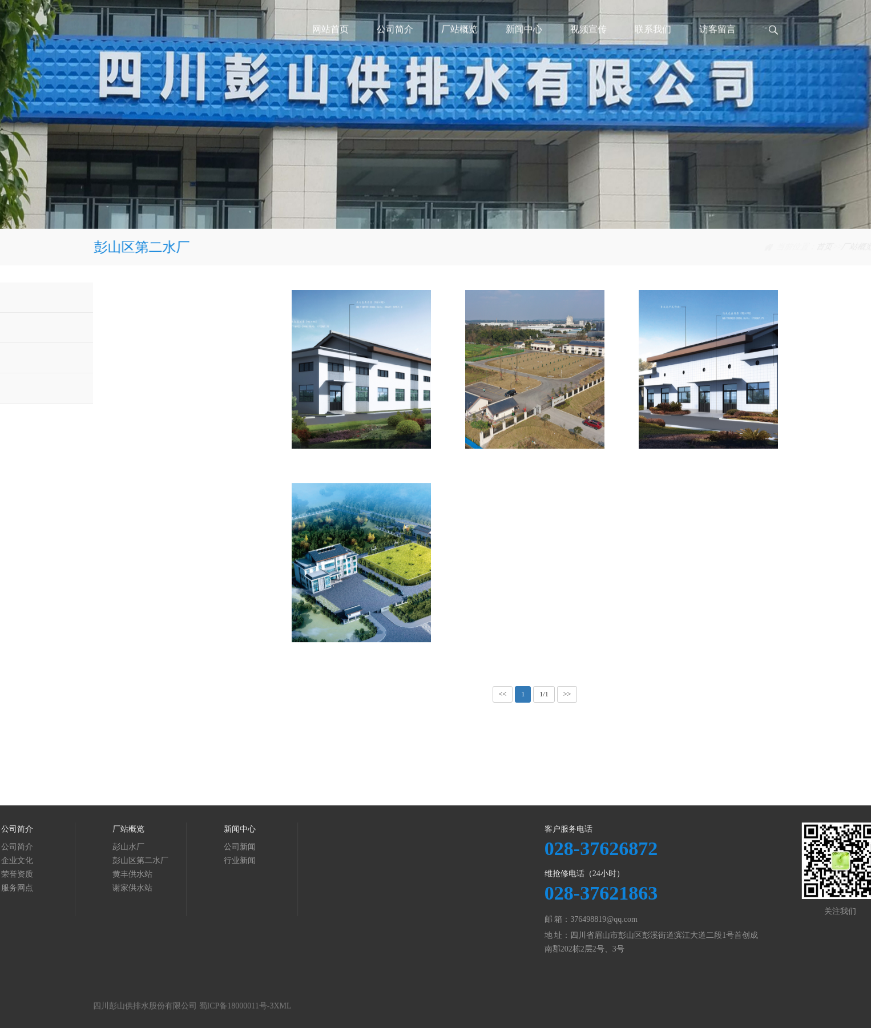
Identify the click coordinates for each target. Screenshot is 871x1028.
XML (282, 1014)
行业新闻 (107, 860)
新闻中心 (524, 42)
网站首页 (330, 42)
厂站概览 (459, 42)
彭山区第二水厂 (749, 247)
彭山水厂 (99, 297)
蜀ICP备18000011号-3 (236, 1014)
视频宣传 (588, 42)
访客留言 (717, 42)
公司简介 (395, 42)
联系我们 (653, 42)
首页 (664, 247)
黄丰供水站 (103, 357)
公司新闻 (107, 846)
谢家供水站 (103, 388)
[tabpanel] (435, 114)
